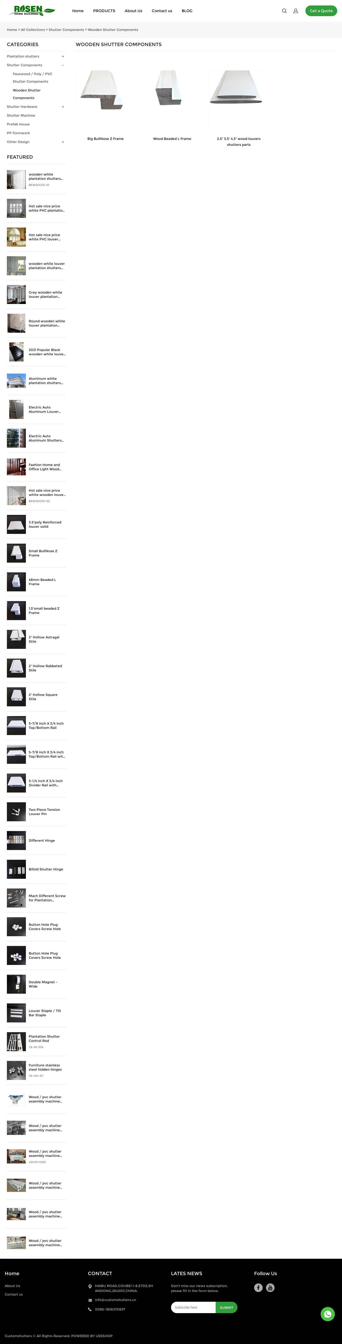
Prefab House (18, 124)
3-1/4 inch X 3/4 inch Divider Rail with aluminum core (46, 783)
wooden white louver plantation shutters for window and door (47, 265)
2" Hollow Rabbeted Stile (45, 668)
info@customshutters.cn (115, 1300)
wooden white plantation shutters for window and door (46, 176)
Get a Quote (321, 11)
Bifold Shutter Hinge (46, 869)
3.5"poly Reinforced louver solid (45, 524)
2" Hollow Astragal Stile (44, 639)
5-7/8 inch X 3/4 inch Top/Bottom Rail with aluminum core (47, 754)
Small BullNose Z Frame (43, 553)
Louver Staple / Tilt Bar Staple (45, 1013)
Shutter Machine (21, 115)
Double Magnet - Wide (43, 984)
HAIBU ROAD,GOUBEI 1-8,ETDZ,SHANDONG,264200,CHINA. (124, 1288)
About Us (133, 11)
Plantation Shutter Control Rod (44, 1038)
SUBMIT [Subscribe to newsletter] (226, 1308)
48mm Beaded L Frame (42, 582)
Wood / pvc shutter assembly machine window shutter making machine (45, 1099)
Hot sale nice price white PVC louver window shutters (44, 237)
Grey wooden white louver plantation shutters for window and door (46, 294)
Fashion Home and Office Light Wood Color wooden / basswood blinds (44, 467)
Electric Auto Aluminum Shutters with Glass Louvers (45, 438)
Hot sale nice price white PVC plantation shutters (47, 208)
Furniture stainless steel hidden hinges (45, 1067)
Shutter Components (66, 30)
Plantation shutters (23, 56)
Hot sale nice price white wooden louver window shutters (47, 492)
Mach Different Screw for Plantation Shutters (47, 898)
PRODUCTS (104, 11)
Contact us (162, 11)
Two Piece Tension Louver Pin (44, 811)
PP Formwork (18, 133)
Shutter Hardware (22, 106)
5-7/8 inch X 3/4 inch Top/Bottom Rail (46, 725)
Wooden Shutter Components (113, 30)
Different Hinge (42, 840)
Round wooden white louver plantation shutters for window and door (47, 323)
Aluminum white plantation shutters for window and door (46, 380)
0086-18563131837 (110, 1309)
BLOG (187, 11)
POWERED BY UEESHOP (92, 1336)
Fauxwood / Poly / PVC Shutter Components (32, 78)
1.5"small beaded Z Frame (44, 610)
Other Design (18, 142)
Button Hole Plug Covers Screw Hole (45, 926)
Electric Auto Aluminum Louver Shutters (44, 409)
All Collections (33, 30)
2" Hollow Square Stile (43, 697)
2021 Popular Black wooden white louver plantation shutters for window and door (47, 352)
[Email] (193, 1307)
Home (78, 11)
